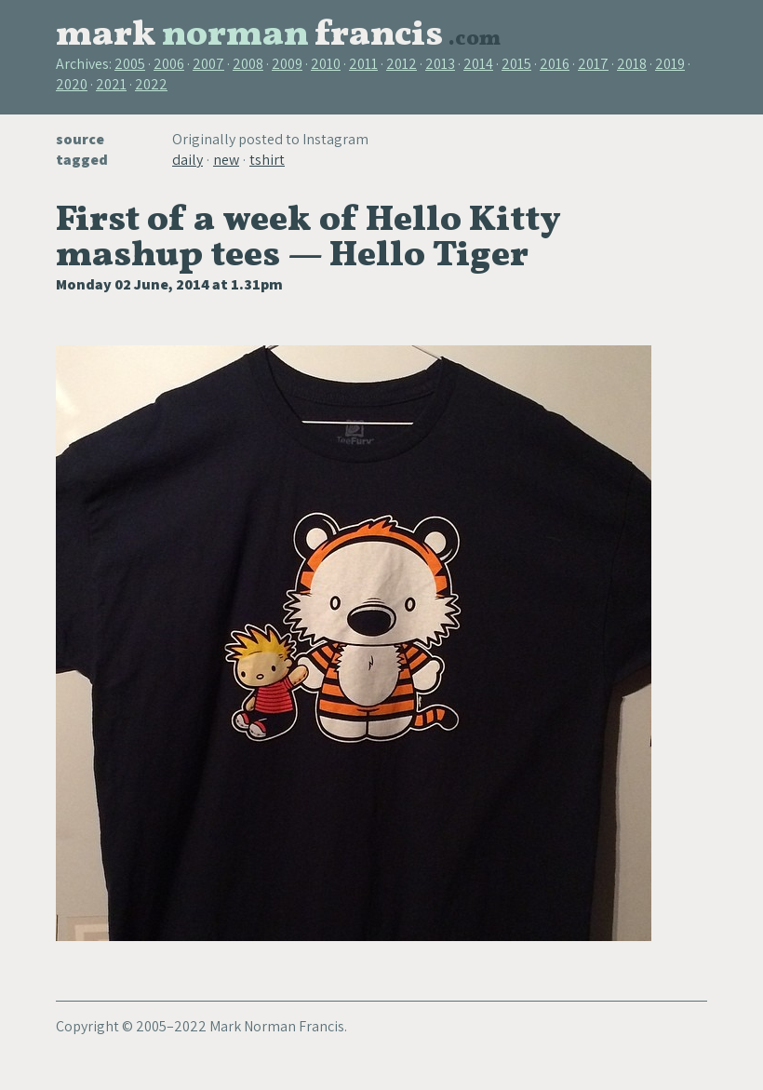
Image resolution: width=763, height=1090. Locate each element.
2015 (516, 64)
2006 (169, 64)
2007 (208, 64)
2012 (401, 64)
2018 (632, 64)
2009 (287, 64)
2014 (478, 64)
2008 (248, 64)
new (226, 159)
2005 (129, 64)
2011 (363, 64)
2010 (326, 64)
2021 (111, 84)
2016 (554, 64)
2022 (151, 84)
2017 (593, 64)
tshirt (267, 159)
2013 (440, 64)
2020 (71, 84)
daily (187, 159)
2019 (670, 64)
